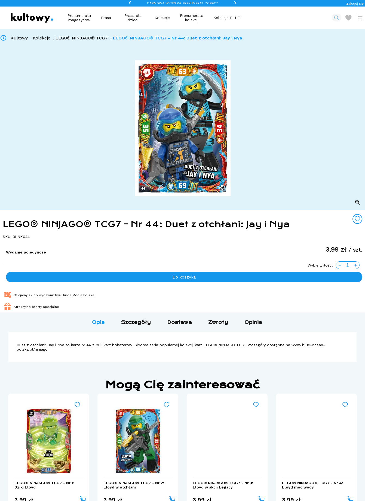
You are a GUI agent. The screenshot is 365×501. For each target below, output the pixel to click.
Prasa (106, 18)
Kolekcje (162, 18)
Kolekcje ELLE (226, 18)
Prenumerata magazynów (79, 17)
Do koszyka (184, 277)
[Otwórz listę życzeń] (348, 17)
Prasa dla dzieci (133, 17)
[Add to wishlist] (357, 219)
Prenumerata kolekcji (191, 17)
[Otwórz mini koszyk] (359, 17)
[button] (355, 3)
